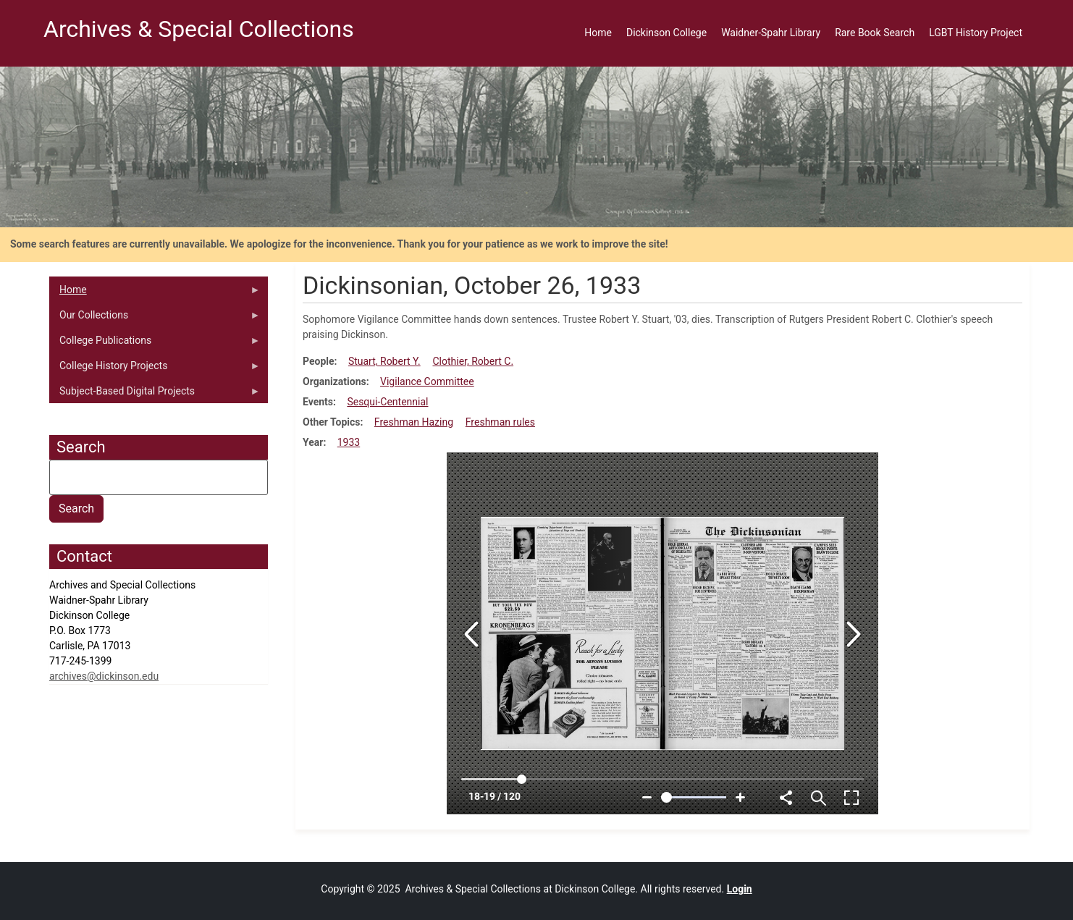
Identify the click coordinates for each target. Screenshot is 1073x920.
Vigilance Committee (427, 381)
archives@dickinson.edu (104, 676)
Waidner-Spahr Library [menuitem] (770, 32)
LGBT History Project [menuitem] (975, 32)
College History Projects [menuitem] (155, 369)
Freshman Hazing (413, 422)
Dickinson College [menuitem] (666, 32)
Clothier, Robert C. (472, 361)
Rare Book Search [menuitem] (874, 32)
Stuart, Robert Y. (384, 361)
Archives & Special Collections (198, 29)
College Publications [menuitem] (155, 343)
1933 (348, 442)
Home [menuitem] (598, 32)
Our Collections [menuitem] (155, 318)
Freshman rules (500, 422)
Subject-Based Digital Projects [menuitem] (155, 394)
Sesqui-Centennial (387, 402)
